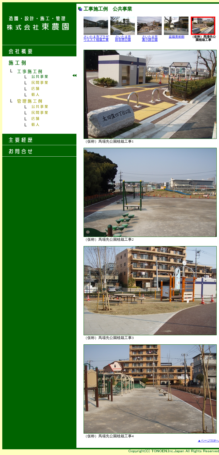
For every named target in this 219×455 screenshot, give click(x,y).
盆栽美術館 (176, 36)
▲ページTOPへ (208, 440)
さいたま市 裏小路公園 (150, 38)
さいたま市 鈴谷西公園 (123, 38)
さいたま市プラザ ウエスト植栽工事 (96, 38)
